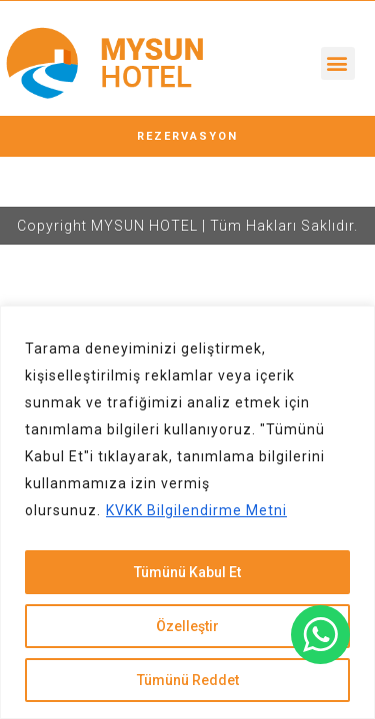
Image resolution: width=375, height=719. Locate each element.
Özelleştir (187, 626)
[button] (338, 63)
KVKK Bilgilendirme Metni (196, 510)
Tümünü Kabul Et (187, 572)
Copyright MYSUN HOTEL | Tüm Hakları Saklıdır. (187, 226)
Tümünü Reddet (188, 680)
